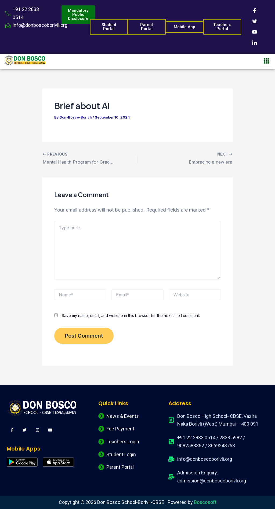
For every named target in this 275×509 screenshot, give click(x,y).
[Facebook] (255, 11)
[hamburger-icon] (266, 61)
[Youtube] (255, 32)
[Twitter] (255, 21)
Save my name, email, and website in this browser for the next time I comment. (131, 315)
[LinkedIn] (255, 43)
